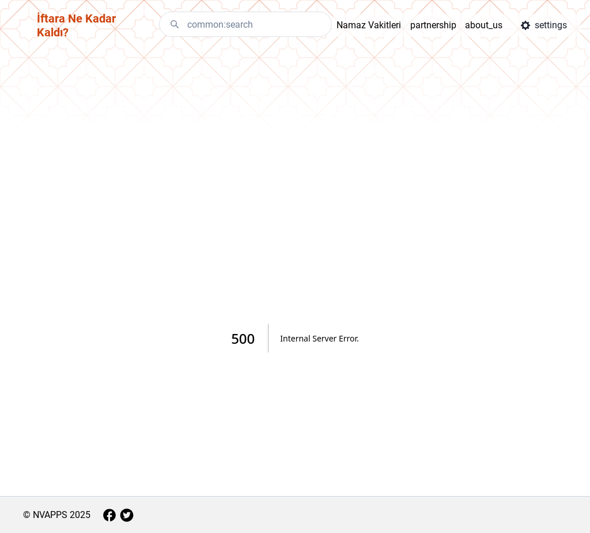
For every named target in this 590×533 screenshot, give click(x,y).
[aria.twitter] (126, 515)
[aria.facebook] (109, 515)
